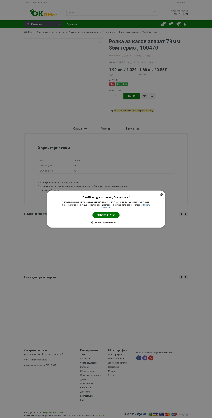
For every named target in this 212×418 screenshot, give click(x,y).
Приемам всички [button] (106, 215)
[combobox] (161, 194)
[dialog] (106, 209)
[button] (106, 222)
